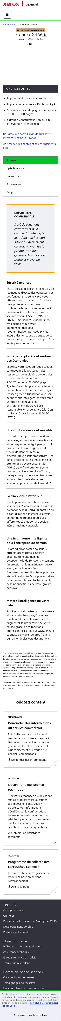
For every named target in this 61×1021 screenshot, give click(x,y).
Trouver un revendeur (16, 963)
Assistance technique (16, 952)
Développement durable (18, 926)
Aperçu (11, 160)
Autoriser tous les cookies (30, 1015)
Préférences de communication (22, 946)
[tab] (30, 160)
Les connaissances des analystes (24, 988)
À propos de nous (14, 910)
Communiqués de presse (18, 977)
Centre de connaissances (23, 972)
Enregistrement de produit (19, 957)
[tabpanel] (30, 423)
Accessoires (14, 184)
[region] (30, 1005)
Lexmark (9, 905)
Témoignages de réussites (19, 983)
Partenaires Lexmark (16, 932)
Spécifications (15, 168)
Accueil (43, 4)
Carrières (8, 915)
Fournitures (14, 176)
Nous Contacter (15, 941)
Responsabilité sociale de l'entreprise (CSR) (30, 921)
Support (13, 192)
